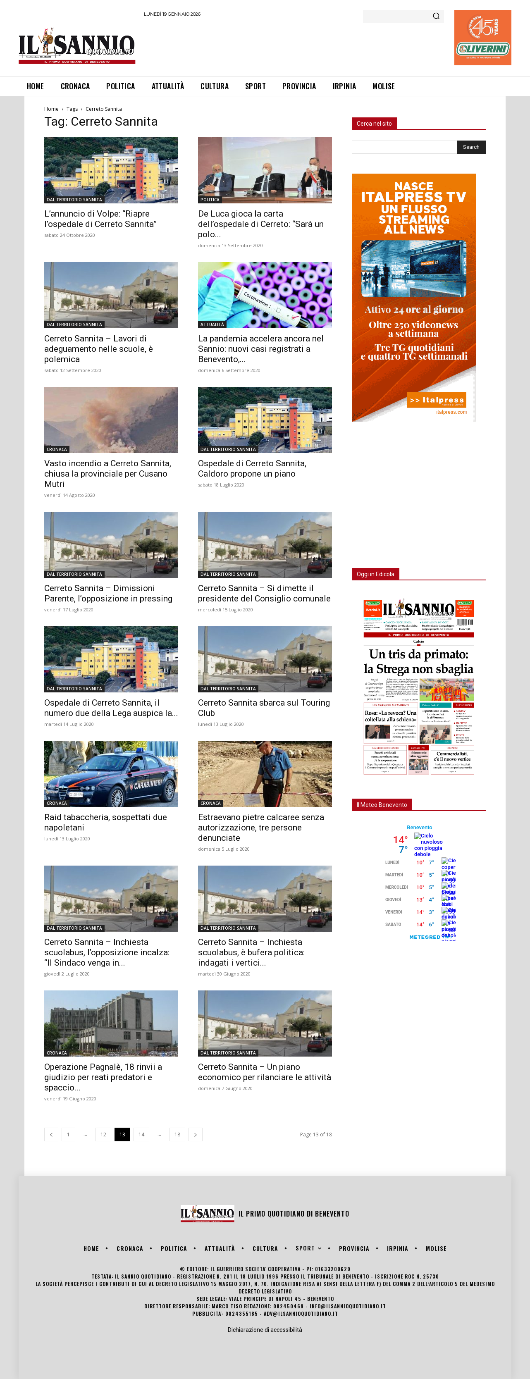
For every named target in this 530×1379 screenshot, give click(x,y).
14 (141, 1134)
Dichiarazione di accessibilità (265, 1330)
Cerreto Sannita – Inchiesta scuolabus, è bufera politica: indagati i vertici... (251, 952)
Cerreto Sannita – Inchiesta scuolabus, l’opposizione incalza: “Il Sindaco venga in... (107, 952)
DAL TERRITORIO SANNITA (74, 200)
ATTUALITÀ (212, 324)
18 (177, 1134)
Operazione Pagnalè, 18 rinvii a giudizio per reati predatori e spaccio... (103, 1077)
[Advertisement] (294, 45)
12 (103, 1134)
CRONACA (57, 449)
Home (51, 108)
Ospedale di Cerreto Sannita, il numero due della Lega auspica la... (111, 708)
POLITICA (210, 200)
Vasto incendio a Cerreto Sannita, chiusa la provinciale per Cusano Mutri (107, 473)
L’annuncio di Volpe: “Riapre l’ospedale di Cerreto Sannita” (100, 219)
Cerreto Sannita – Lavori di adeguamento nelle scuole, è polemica (98, 349)
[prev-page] (51, 1134)
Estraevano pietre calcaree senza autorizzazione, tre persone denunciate (261, 827)
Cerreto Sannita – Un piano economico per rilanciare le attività (264, 1072)
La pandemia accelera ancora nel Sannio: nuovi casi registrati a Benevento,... (261, 349)
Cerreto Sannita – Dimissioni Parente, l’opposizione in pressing (108, 593)
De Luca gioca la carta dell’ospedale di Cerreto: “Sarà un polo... (261, 224)
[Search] (436, 16)
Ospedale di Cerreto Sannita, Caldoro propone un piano (252, 468)
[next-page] (196, 1134)
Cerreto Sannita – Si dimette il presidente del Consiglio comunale (264, 593)
